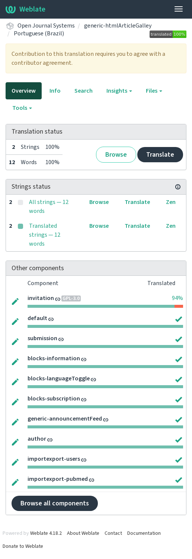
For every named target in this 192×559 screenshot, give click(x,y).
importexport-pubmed (58, 479)
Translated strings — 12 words (44, 235)
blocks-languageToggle (59, 378)
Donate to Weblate (23, 546)
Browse (116, 154)
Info (55, 91)
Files (154, 91)
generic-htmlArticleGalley (117, 26)
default (37, 318)
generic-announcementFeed (65, 419)
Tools (22, 108)
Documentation (144, 533)
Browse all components (54, 503)
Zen (171, 202)
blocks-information (54, 358)
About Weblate (83, 533)
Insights (119, 91)
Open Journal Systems (46, 26)
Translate (160, 154)
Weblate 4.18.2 (46, 533)
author (37, 439)
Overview (24, 91)
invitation (41, 298)
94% (177, 298)
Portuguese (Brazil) (39, 33)
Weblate (25, 9)
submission (42, 338)
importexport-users (54, 459)
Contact (113, 533)
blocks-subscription (54, 399)
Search (83, 91)
